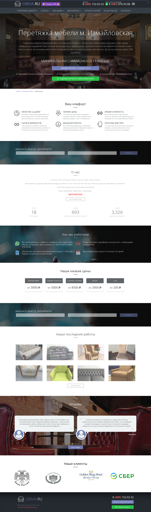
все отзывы (75, 447)
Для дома (58, 10)
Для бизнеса (74, 10)
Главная (18, 91)
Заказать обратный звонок (123, 502)
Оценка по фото (123, 507)
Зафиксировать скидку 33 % (75, 68)
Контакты (126, 10)
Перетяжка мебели (27, 10)
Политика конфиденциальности (27, 507)
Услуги (45, 10)
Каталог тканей (92, 10)
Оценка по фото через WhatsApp (75, 78)
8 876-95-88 (118, 4)
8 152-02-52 (93, 4)
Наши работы (110, 10)
